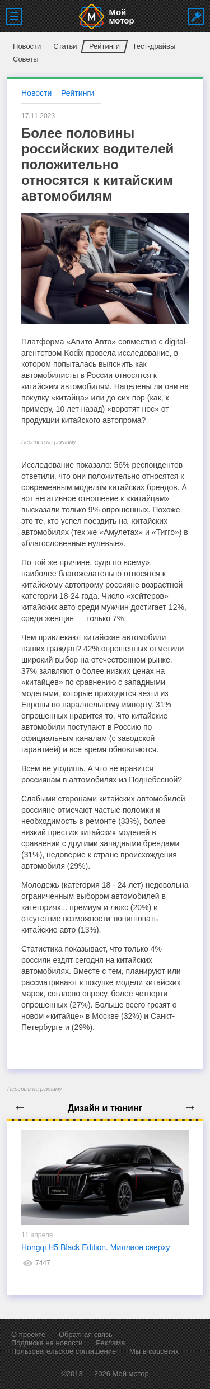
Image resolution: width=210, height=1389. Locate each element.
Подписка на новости (47, 1343)
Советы (25, 59)
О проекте (28, 1334)
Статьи (65, 46)
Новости (27, 46)
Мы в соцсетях (154, 1351)
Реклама (110, 1343)
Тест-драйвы (153, 46)
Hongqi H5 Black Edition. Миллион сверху (95, 1247)
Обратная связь (86, 1334)
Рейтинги (104, 46)
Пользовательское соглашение (63, 1351)
